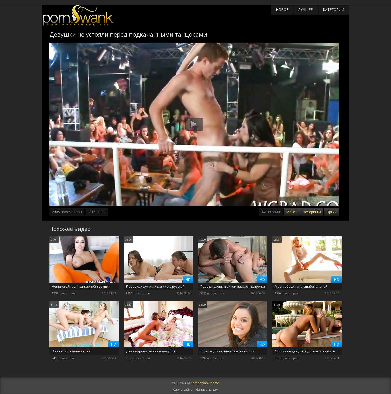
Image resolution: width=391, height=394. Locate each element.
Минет (291, 211)
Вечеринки (312, 211)
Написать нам (207, 389)
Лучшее (305, 9)
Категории (333, 9)
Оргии (331, 211)
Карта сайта (183, 389)
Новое (282, 9)
